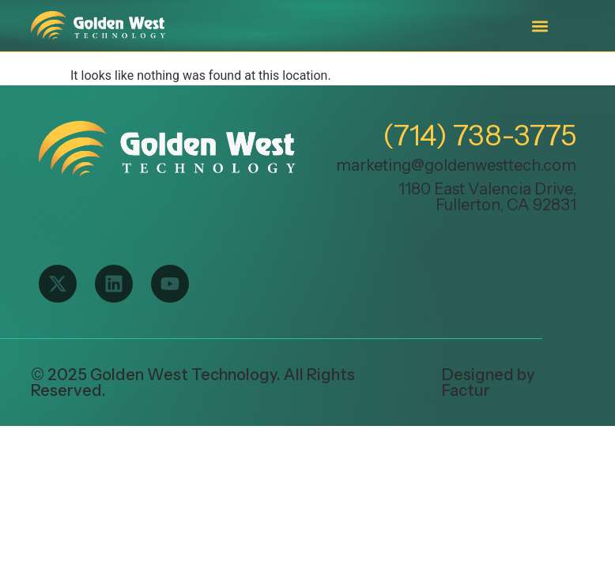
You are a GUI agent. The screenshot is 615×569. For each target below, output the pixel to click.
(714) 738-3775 (479, 135)
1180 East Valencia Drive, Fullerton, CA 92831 (487, 196)
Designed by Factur (488, 382)
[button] (539, 26)
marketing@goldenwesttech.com (456, 165)
